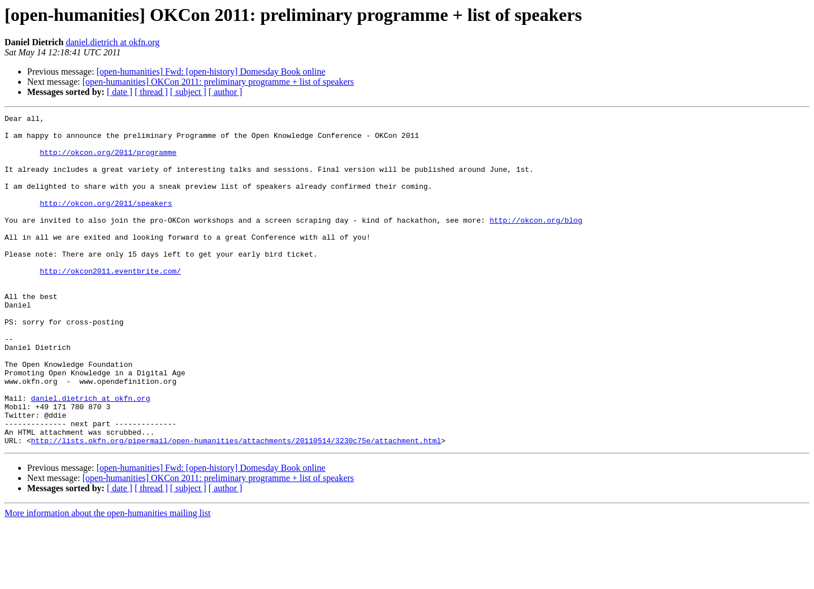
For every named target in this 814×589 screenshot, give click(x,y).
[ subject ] (188, 92)
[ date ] (119, 92)
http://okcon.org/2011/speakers (106, 221)
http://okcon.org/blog (536, 242)
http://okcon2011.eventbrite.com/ (110, 303)
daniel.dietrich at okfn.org (112, 42)
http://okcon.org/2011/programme (108, 160)
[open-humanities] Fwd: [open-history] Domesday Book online (211, 71)
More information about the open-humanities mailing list (107, 579)
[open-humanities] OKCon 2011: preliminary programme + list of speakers (218, 81)
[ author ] (226, 92)
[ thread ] (151, 92)
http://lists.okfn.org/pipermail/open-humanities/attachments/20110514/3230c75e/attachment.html (236, 506)
